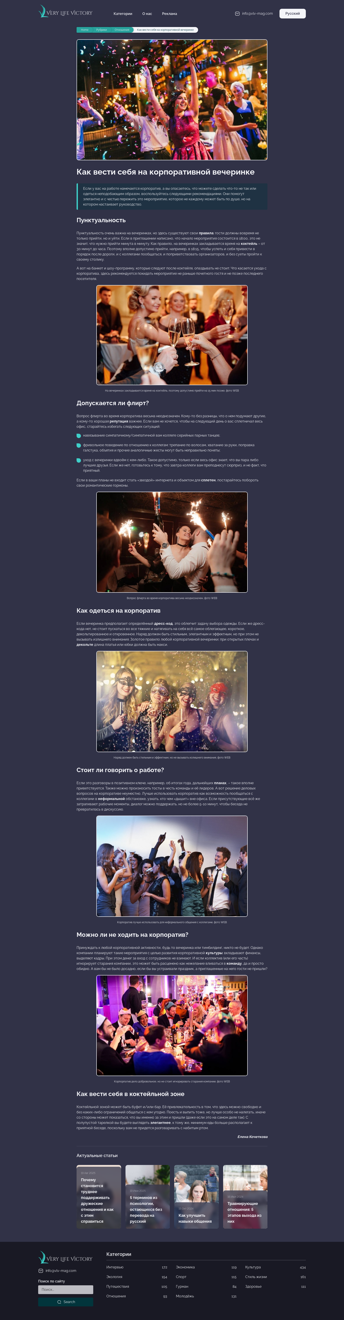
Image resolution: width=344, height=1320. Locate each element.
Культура (275, 1267)
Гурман (206, 1286)
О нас (147, 14)
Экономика (206, 1267)
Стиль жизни (275, 1277)
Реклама (169, 14)
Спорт (206, 1277)
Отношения (136, 1296)
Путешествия (136, 1286)
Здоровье (275, 1286)
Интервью (136, 1267)
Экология (136, 1277)
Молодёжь (206, 1296)
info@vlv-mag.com (57, 1270)
